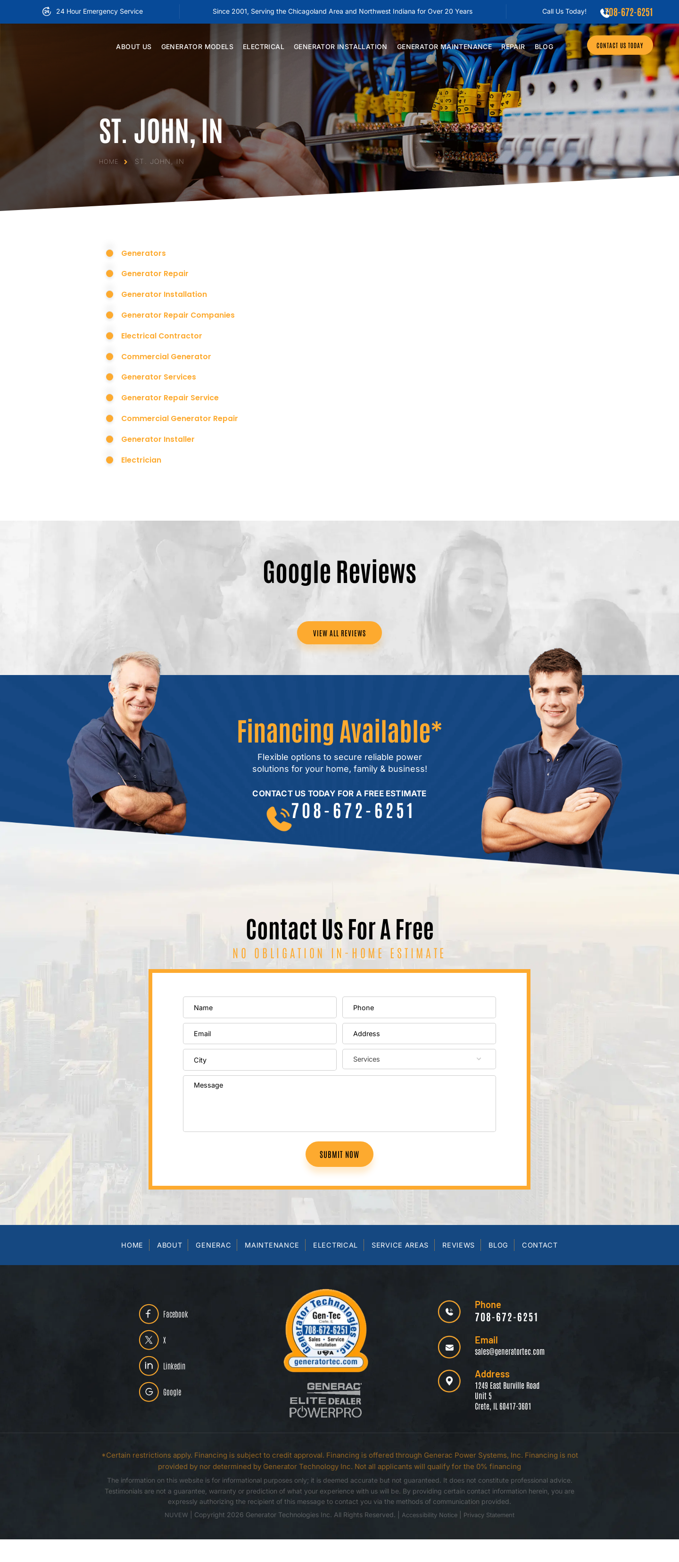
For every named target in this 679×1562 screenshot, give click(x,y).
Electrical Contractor (167, 334)
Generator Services (163, 375)
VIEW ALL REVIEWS (339, 634)
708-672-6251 (626, 11)
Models (190, 46)
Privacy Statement (492, 1537)
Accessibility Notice (428, 1537)
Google (177, 1420)
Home (128, 1267)
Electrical (257, 46)
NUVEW (170, 1537)
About (167, 1267)
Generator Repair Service (175, 396)
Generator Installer (162, 437)
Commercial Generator (172, 355)
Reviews (461, 1267)
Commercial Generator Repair (187, 416)
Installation (334, 46)
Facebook (182, 1330)
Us (127, 46)
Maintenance (437, 46)
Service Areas (400, 1267)
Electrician (144, 458)
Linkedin (180, 1390)
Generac (211, 1267)
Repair (506, 46)
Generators (146, 251)
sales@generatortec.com (504, 1373)
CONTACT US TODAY (613, 46)
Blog (537, 46)
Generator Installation (170, 293)
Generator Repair (158, 272)
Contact (543, 1267)
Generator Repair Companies (185, 313)
